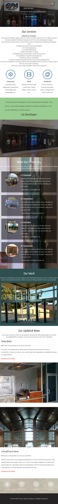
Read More (29, 17)
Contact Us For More (8, 359)
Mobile (10, 74)
